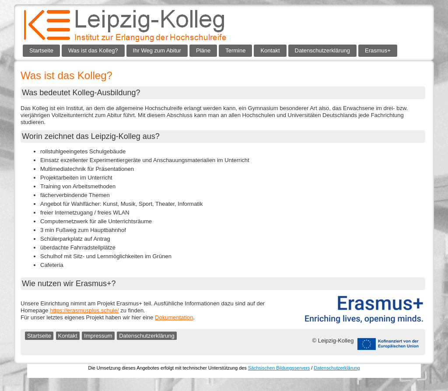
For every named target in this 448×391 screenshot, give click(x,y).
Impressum (98, 335)
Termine (235, 50)
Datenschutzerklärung (322, 50)
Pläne (203, 50)
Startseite (41, 50)
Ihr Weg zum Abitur (157, 50)
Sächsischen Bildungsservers (279, 367)
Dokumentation (174, 317)
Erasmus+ (378, 50)
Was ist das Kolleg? (93, 50)
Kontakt (270, 50)
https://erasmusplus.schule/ (84, 310)
